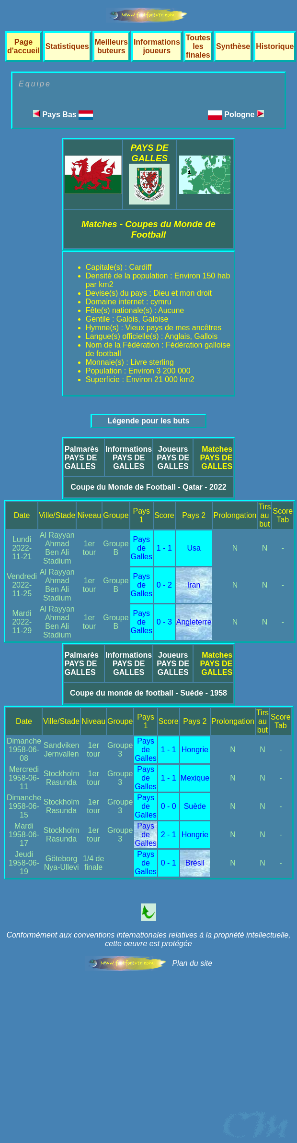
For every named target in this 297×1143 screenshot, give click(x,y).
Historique (275, 46)
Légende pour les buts (149, 421)
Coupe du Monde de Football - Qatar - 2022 (148, 487)
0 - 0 (168, 806)
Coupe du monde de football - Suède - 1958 (148, 693)
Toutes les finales (198, 46)
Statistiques (67, 46)
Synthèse (233, 46)
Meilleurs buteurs (111, 46)
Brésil (195, 863)
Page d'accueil (23, 46)
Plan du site (192, 963)
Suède (195, 806)
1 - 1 (164, 548)
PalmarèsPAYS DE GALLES (82, 457)
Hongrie (195, 750)
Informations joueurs (157, 46)
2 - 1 (168, 834)
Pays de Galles (141, 548)
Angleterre (194, 622)
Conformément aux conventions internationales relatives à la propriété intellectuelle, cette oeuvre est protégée (148, 939)
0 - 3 (164, 622)
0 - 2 (164, 585)
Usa (193, 548)
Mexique (195, 778)
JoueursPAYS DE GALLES (173, 457)
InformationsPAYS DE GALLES (128, 457)
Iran (194, 585)
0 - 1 (168, 863)
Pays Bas (63, 114)
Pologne (244, 114)
